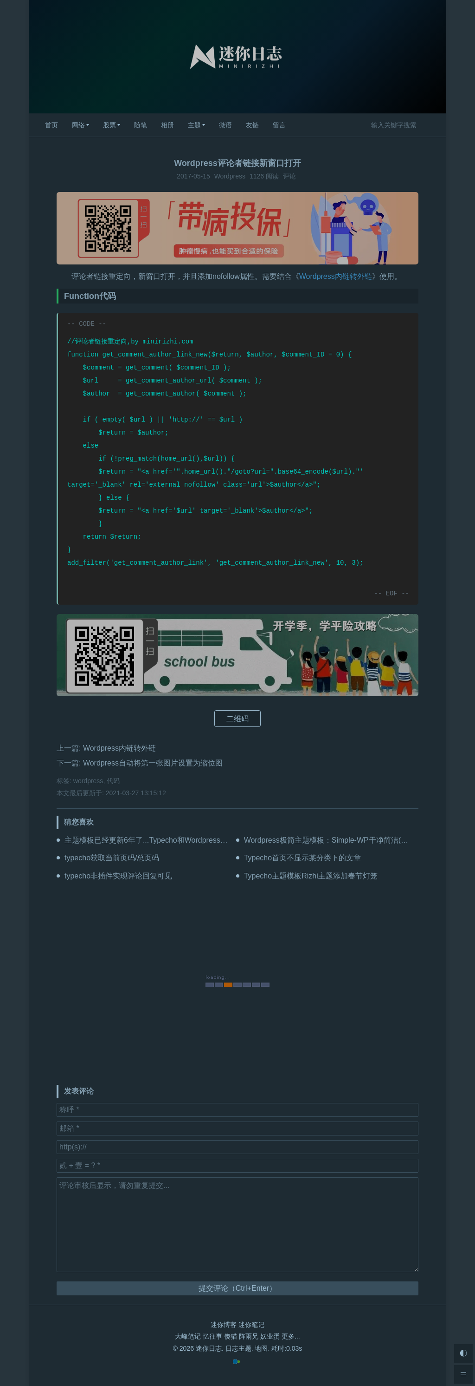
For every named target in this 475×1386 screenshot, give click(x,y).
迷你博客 (224, 1324)
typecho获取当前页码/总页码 (111, 858)
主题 (194, 125)
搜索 (431, 124)
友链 (252, 125)
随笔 (140, 125)
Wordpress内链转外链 (335, 276)
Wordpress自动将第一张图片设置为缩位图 (153, 763)
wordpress (88, 781)
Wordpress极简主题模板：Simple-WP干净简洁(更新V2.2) (339, 840)
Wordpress (229, 176)
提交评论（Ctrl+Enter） (237, 1288)
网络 (78, 125)
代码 (113, 781)
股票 (109, 125)
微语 (225, 125)
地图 (261, 1348)
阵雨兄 (248, 1336)
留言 (279, 125)
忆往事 (212, 1336)
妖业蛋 (270, 1336)
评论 (289, 176)
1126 (257, 176)
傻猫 (230, 1336)
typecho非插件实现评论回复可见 (118, 876)
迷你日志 (209, 1348)
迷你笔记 (251, 1324)
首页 (51, 125)
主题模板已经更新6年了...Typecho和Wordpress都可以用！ (160, 840)
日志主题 (238, 1348)
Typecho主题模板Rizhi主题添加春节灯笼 (311, 876)
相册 (167, 125)
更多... (291, 1336)
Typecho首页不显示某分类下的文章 (302, 858)
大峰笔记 (188, 1336)
